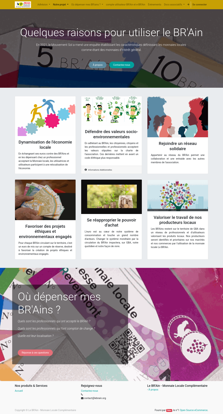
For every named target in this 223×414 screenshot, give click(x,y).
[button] (188, 4)
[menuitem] (126, 4)
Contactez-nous (121, 64)
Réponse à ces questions (35, 352)
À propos (98, 64)
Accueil (19, 390)
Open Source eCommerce (193, 410)
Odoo (169, 410)
